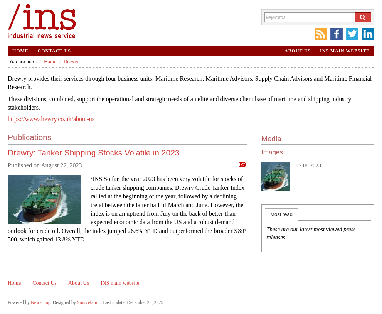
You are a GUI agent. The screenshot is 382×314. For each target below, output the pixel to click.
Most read (281, 214)
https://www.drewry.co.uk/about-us (51, 119)
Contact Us (54, 51)
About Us (297, 51)
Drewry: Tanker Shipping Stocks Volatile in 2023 (94, 152)
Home (20, 51)
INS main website (345, 51)
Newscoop (40, 302)
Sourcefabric (89, 302)
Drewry (71, 61)
